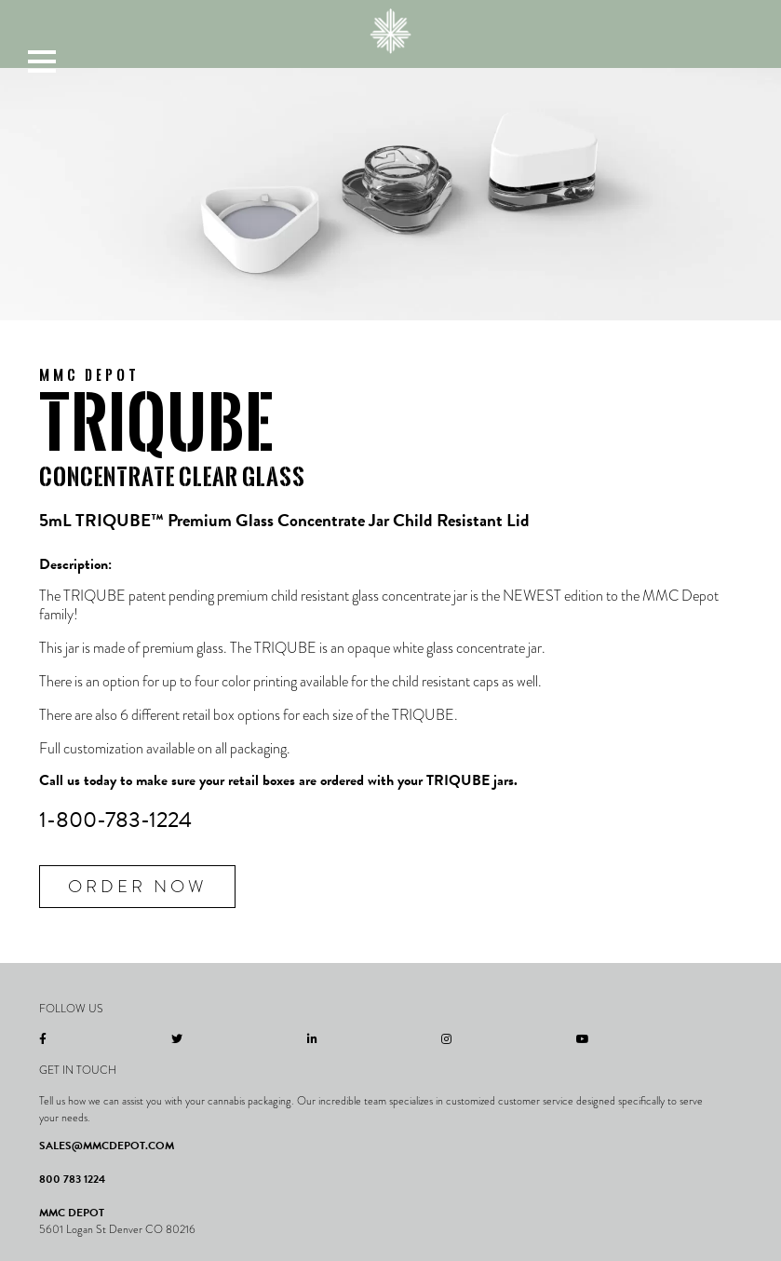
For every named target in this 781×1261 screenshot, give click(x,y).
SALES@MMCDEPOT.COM (106, 1145)
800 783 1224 (72, 1179)
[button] (42, 60)
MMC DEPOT (71, 1212)
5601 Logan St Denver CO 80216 (117, 1229)
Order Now (137, 886)
